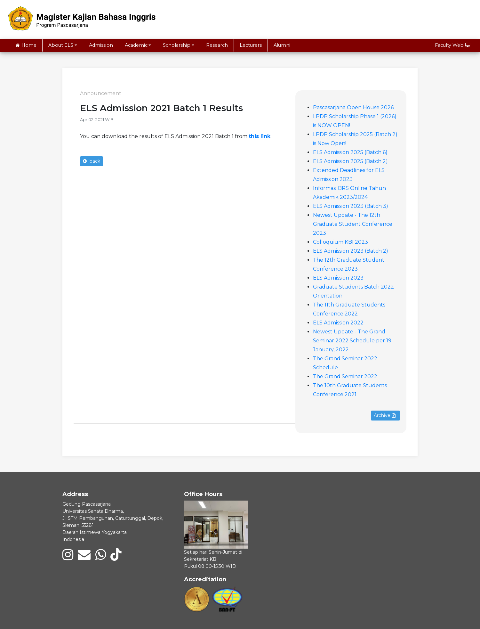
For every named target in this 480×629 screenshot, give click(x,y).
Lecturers (251, 45)
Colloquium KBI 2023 (340, 242)
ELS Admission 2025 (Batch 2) (350, 161)
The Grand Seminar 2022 (345, 376)
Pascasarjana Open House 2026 (353, 107)
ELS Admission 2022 (338, 323)
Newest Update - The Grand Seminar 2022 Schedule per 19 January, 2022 (352, 341)
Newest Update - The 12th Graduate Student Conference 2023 (352, 224)
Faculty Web (452, 45)
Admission (101, 45)
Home (26, 45)
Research (217, 45)
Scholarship (176, 45)
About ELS (60, 45)
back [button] (91, 161)
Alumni (282, 45)
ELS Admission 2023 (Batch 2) (350, 251)
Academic (136, 45)
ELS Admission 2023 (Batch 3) (350, 206)
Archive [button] (385, 415)
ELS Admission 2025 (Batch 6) (350, 152)
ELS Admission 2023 (338, 278)
